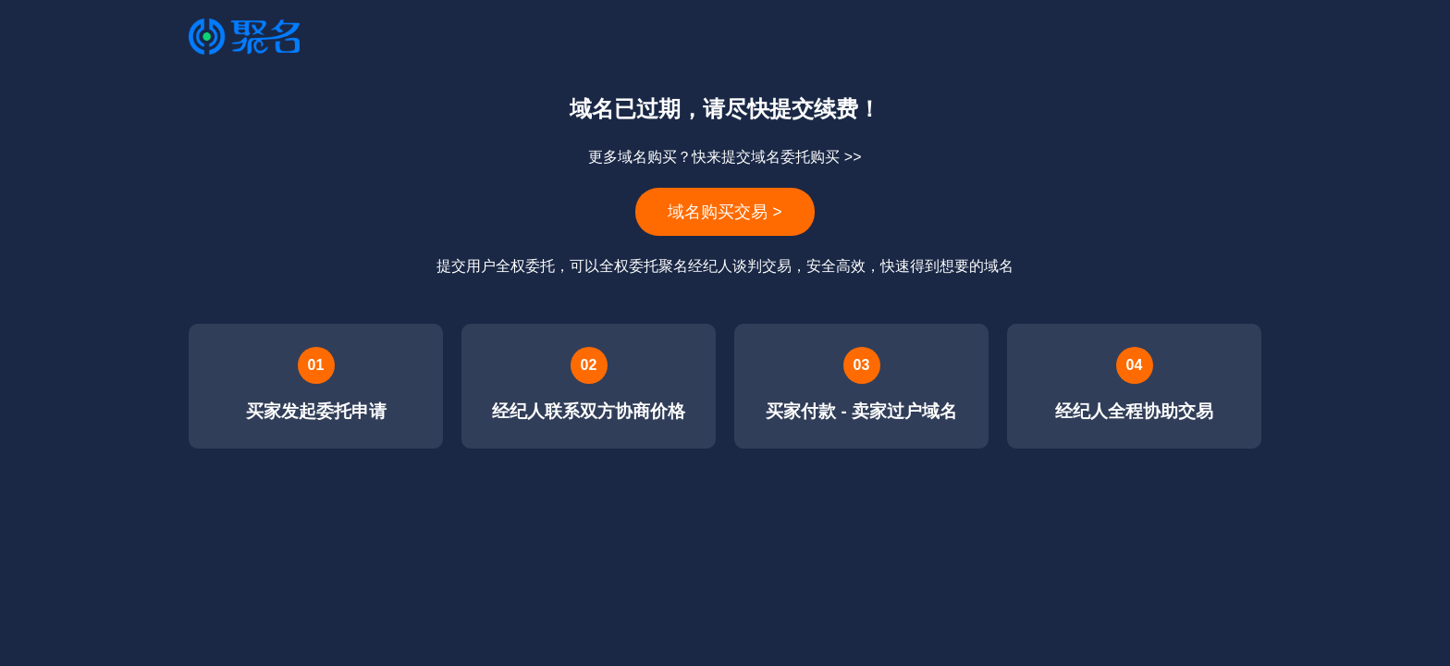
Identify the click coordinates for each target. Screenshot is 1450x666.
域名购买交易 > (724, 212)
